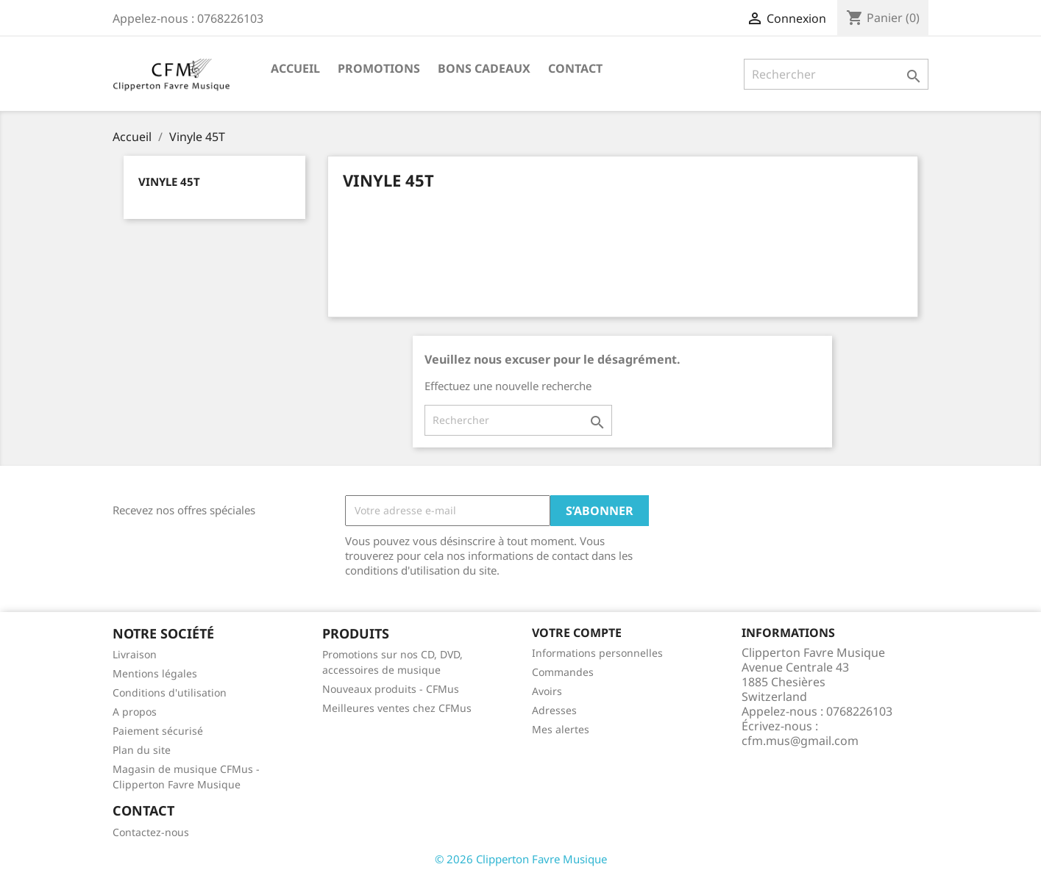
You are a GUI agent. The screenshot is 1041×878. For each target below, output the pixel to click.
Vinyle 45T (169, 181)
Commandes (563, 672)
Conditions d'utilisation (170, 692)
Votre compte (577, 633)
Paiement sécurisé (158, 731)
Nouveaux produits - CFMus (390, 689)
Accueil (295, 68)
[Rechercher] (836, 74)
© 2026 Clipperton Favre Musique (521, 859)
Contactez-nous (151, 832)
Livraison (135, 654)
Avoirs (547, 691)
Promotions (379, 68)
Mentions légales (155, 673)
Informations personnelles (597, 653)
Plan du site (142, 750)
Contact (575, 68)
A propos (135, 712)
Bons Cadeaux (484, 68)
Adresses (554, 710)
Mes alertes (560, 729)
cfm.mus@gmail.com (800, 741)
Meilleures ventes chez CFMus (397, 708)
